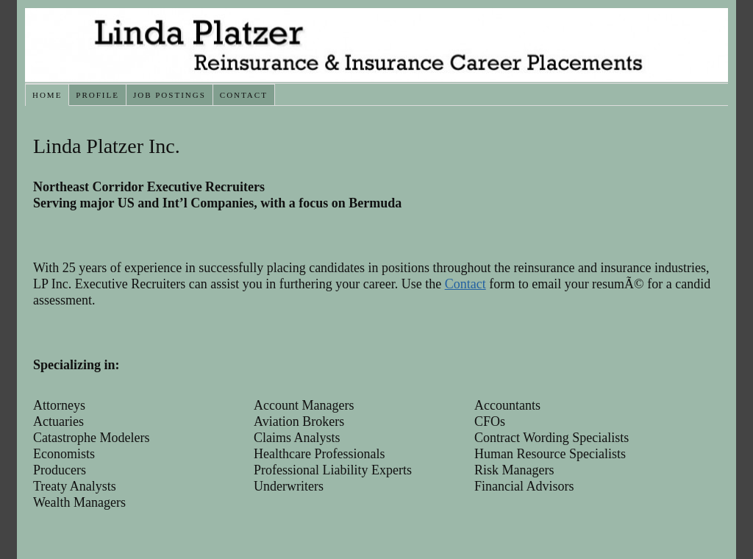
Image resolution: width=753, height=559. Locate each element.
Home (47, 94)
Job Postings (169, 94)
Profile (97, 94)
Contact (244, 94)
